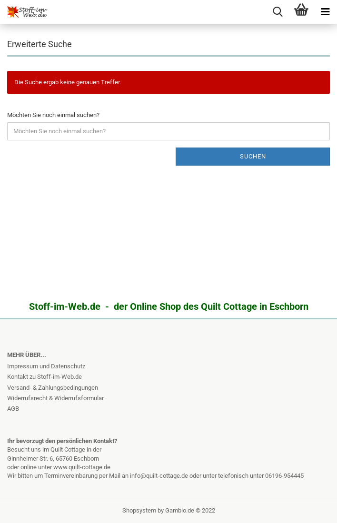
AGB (13, 408)
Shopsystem (139, 510)
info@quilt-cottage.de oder (166, 475)
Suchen (253, 156)
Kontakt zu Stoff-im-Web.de (44, 376)
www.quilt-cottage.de (81, 467)
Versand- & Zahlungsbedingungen (52, 387)
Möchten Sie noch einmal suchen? (53, 114)
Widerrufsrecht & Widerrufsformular (55, 398)
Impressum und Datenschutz (46, 366)
